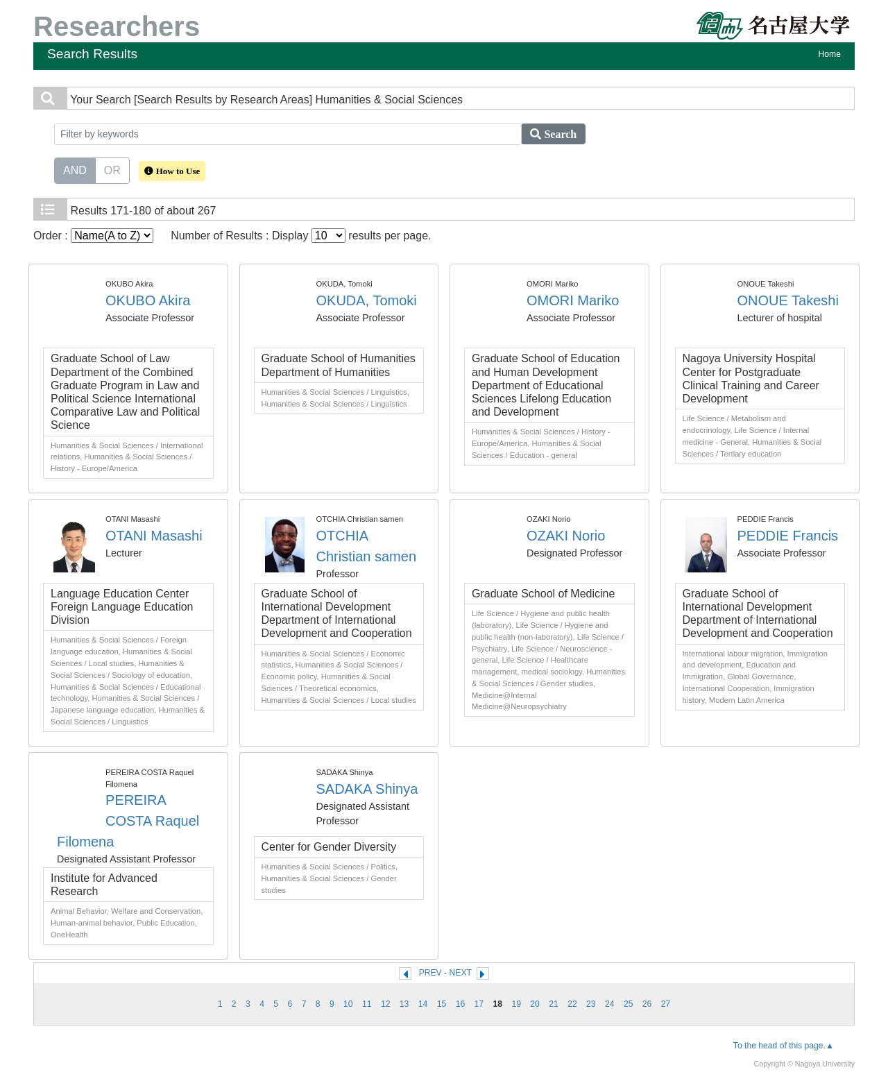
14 (423, 1004)
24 (610, 1004)
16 (461, 1004)
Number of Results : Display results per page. (301, 235)
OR (112, 169)
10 (348, 1004)
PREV (430, 973)
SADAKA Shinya (367, 789)
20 (535, 1004)
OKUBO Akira (147, 300)
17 (479, 1004)
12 (386, 1004)
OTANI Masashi (154, 535)
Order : (93, 235)
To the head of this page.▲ (783, 1045)
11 (367, 1004)
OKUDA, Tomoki (366, 300)
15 (442, 1004)
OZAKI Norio (566, 535)
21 (553, 1004)
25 (628, 1004)
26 (647, 1004)
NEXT (461, 973)
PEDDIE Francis (788, 535)
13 (404, 1004)
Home (830, 54)
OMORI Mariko (573, 300)
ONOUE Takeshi (788, 300)
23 (591, 1004)
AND (75, 169)
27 (666, 1004)
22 (572, 1004)
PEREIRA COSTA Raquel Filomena (128, 820)
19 (516, 1004)
